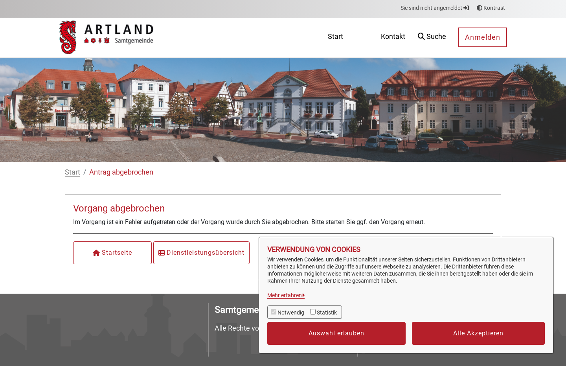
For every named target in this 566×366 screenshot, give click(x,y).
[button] (432, 37)
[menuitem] (335, 37)
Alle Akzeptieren (478, 333)
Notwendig (290, 312)
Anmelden (482, 37)
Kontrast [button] (491, 8)
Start (72, 172)
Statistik (327, 312)
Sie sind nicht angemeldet (435, 8)
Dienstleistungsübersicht (201, 252)
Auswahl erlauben (336, 333)
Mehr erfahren (284, 295)
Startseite (112, 252)
